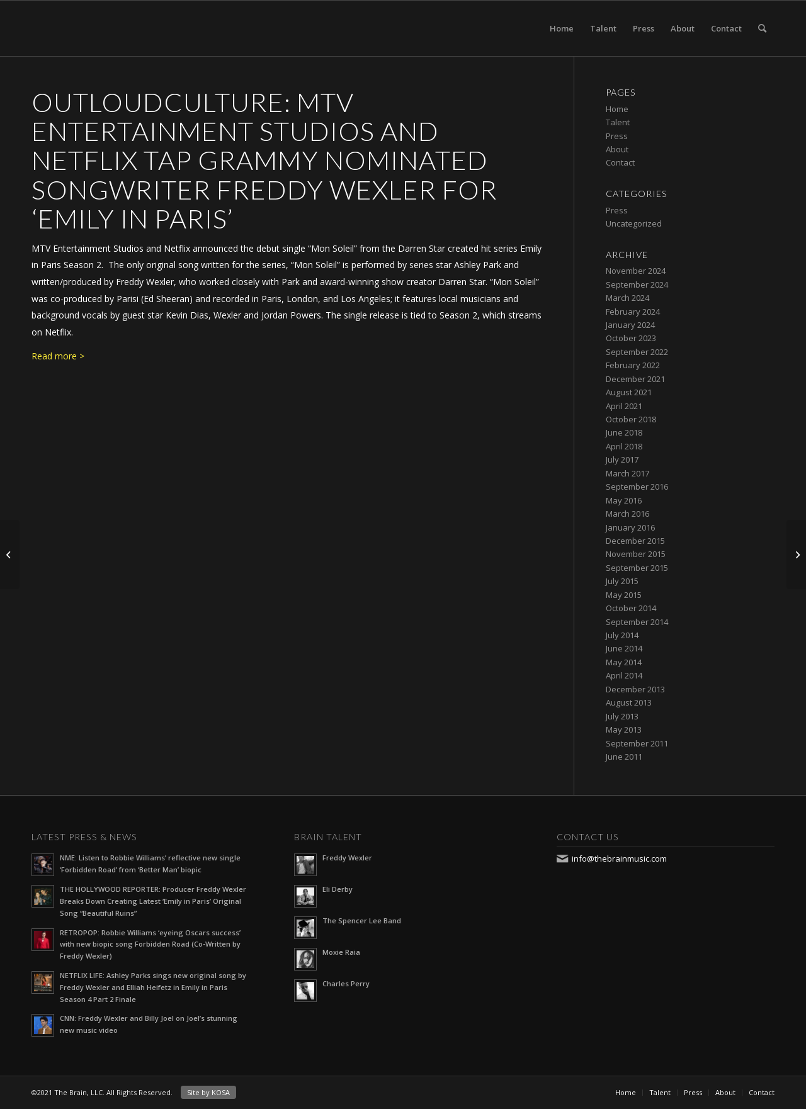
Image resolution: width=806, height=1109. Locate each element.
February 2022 (633, 365)
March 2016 (627, 513)
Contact (726, 28)
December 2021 (635, 379)
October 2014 (631, 608)
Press (643, 28)
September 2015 (637, 567)
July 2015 (622, 581)
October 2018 (631, 419)
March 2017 (627, 473)
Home (562, 28)
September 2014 (637, 622)
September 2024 (637, 284)
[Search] (762, 28)
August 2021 (629, 392)
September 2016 (637, 486)
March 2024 (627, 297)
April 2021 (624, 406)
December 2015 (635, 540)
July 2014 (622, 635)
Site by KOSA (208, 1092)
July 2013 (622, 716)
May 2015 (624, 594)
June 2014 (624, 648)
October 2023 (631, 338)
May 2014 (624, 662)
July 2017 (622, 459)
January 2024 (630, 324)
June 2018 (624, 432)
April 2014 (624, 675)
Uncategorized (634, 223)
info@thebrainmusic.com (619, 858)
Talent (603, 28)
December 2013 (635, 689)
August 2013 (629, 702)
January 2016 (630, 527)
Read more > (57, 356)
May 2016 (624, 500)
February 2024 (633, 311)
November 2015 (636, 554)
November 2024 (636, 270)
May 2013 (624, 729)
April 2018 (624, 446)
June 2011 (624, 756)
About (683, 28)
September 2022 (637, 351)
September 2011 (637, 743)
